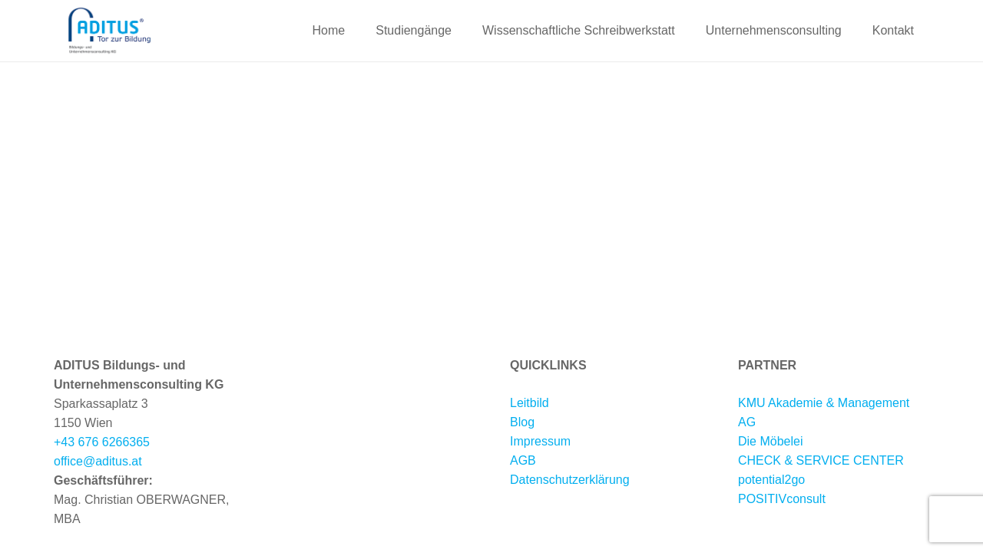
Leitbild (529, 402)
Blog (522, 422)
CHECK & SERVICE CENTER (821, 460)
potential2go (771, 479)
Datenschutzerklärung (570, 479)
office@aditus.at (98, 461)
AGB (523, 460)
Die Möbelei (770, 441)
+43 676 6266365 (102, 442)
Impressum (540, 441)
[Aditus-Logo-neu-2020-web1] (109, 31)
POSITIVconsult (782, 498)
